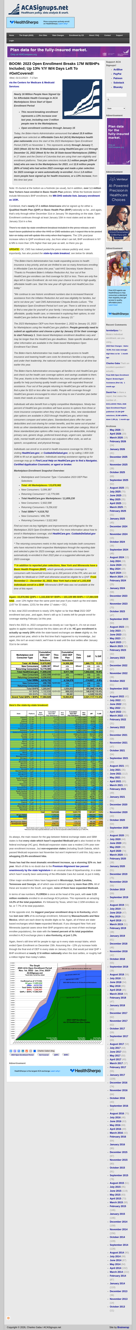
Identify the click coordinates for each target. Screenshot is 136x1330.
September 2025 (119, 480)
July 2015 (115, 1187)
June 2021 (115, 773)
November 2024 (119, 534)
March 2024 (116, 576)
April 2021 (115, 781)
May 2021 (115, 777)
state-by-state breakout (56, 253)
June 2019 (115, 912)
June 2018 (115, 982)
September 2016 (119, 1106)
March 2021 (116, 785)
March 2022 (116, 715)
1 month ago (124, 419)
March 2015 (116, 1202)
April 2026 (115, 433)
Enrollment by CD (76, 35)
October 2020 (117, 820)
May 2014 (115, 1264)
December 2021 (118, 735)
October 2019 (117, 889)
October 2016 (117, 1098)
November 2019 (119, 881)
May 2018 (115, 986)
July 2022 (115, 700)
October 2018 (117, 959)
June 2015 (115, 1191)
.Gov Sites (43, 35)
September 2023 (119, 619)
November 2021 (119, 742)
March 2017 (116, 1063)
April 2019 (115, 920)
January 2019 (117, 936)
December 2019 (118, 874)
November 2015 (119, 1160)
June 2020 (115, 843)
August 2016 (117, 1113)
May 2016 (115, 1125)
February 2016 (118, 1136)
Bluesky (118, 87)
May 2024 (115, 569)
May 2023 (115, 638)
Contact (107, 35)
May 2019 (115, 916)
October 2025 (117, 472)
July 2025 (115, 491)
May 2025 (115, 499)
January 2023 (117, 657)
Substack (118, 82)
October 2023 (117, 611)
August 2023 (117, 627)
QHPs (56, 1055)
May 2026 (115, 430)
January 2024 (117, 588)
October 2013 (117, 1306)
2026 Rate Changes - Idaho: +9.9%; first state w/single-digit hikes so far (117, 350)
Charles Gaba (113, 363)
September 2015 (119, 1175)
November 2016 (119, 1090)
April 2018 (115, 990)
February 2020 (118, 858)
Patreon (117, 78)
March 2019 (116, 924)
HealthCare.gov (30, 453)
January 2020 (117, 866)
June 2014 (115, 1260)
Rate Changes (58, 35)
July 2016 (115, 1117)
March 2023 (116, 646)
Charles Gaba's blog (46, 1051)
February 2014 (118, 1275)
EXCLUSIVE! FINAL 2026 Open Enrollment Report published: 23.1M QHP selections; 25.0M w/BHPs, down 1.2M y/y (117, 412)
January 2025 (117, 518)
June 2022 (115, 704)
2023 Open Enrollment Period (22, 1055)
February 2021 (118, 789)
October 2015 (117, 1167)
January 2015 (117, 1214)
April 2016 (115, 1129)
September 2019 (119, 897)
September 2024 (119, 549)
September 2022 (119, 688)
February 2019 (118, 928)
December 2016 (118, 1082)
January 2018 (117, 1005)
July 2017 (115, 1048)
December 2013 (118, 1291)
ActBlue (117, 69)
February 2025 (118, 511)
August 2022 (117, 696)
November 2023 (119, 603)
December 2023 (118, 596)
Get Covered (43, 1055)
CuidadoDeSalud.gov (56, 453)
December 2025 (118, 457)
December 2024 (118, 526)
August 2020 (117, 835)
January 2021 (117, 797)
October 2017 (117, 1028)
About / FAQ (94, 35)
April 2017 (115, 1059)
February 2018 (118, 997)
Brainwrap (123, 1327)
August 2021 (117, 766)
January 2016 (117, 1144)
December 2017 (118, 1013)
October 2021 (117, 750)
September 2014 (119, 1245)
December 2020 (118, 804)
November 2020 (119, 812)
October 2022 (117, 681)
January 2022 (117, 727)
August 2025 (117, 487)
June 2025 (115, 495)
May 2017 (115, 1055)
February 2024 (118, 580)
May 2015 (115, 1194)
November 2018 (119, 951)
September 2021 (119, 758)
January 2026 (117, 449)
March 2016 (116, 1133)
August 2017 (117, 1044)
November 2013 (119, 1299)
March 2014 (116, 1272)
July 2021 (115, 770)
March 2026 (116, 437)
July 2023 (115, 630)
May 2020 (115, 847)
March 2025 (116, 507)
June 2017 (115, 1051)
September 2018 (119, 966)
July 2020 (115, 839)
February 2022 (118, 719)
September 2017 (119, 1036)
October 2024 (117, 542)
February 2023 (118, 650)
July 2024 (115, 561)
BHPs (66, 1055)
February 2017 (118, 1067)
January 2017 (117, 1075)
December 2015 (118, 1152)
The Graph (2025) (26, 35)
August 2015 (117, 1183)
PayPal (117, 74)
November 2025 (119, 464)
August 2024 (117, 557)
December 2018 (118, 943)
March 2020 (116, 854)
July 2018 (115, 978)
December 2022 (118, 665)
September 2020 (119, 827)
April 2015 (115, 1198)
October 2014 (117, 1237)
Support (119, 35)
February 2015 (118, 1206)
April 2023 (115, 642)
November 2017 (119, 1021)
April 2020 (115, 851)
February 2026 (118, 441)
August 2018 (117, 974)
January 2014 (117, 1283)
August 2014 (117, 1252)
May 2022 (115, 708)
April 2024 (115, 573)
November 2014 (119, 1229)
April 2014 (115, 1268)
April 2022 (115, 712)
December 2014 (118, 1221)
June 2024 (115, 565)
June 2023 (115, 634)
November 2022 (119, 673)
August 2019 (117, 905)
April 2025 (115, 503)
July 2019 (115, 909)
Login (11, 41)
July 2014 (115, 1256)
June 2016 (115, 1121)
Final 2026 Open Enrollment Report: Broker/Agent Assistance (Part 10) (117, 379)
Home (11, 35)
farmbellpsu (112, 330)
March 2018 (116, 994)
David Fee (111, 392)
